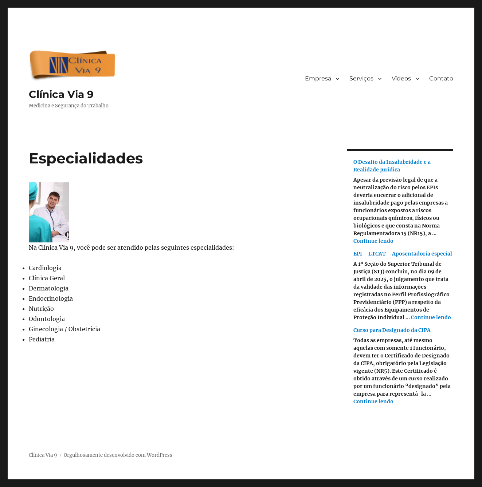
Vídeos (401, 78)
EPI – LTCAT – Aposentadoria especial (402, 253)
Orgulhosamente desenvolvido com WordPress (118, 455)
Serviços (361, 78)
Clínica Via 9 (61, 94)
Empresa (318, 78)
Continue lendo (373, 241)
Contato (441, 78)
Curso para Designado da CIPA (392, 330)
